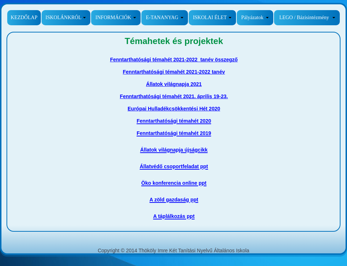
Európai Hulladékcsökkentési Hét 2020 (174, 109)
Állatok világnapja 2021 (174, 84)
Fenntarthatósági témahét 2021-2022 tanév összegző (173, 59)
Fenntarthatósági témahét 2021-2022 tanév (174, 72)
